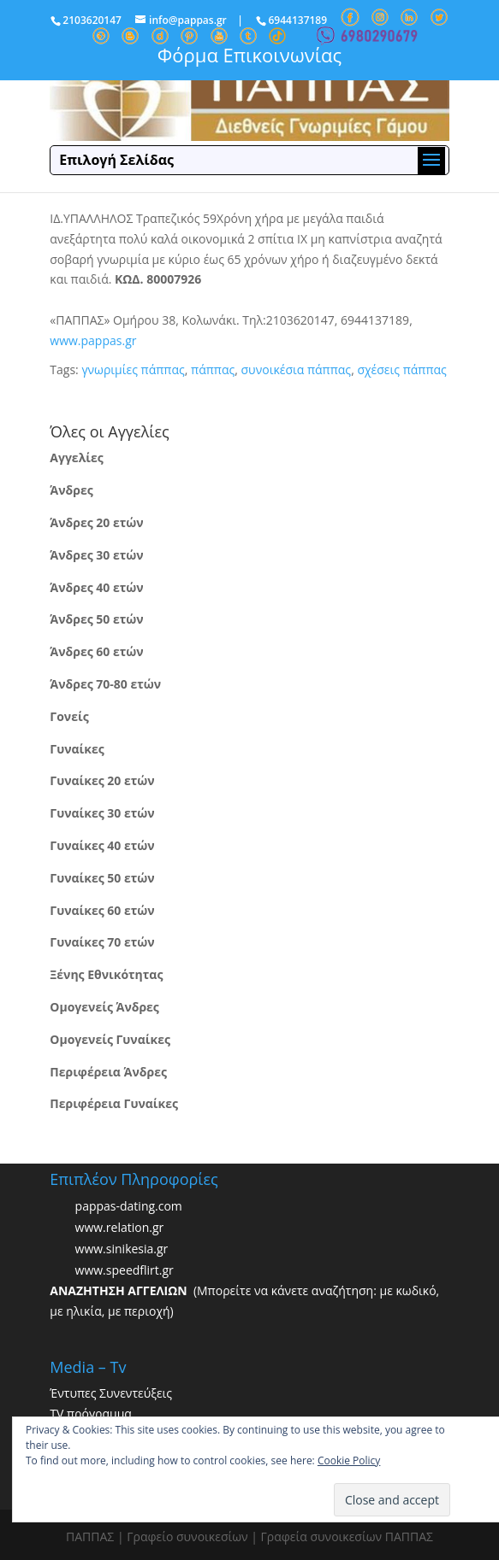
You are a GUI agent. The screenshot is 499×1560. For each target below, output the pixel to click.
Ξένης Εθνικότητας (106, 974)
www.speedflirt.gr (124, 1271)
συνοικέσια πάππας (296, 369)
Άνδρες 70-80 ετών (105, 684)
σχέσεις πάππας (401, 369)
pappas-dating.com (128, 1207)
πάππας (213, 369)
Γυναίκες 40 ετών (102, 845)
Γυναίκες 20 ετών (102, 780)
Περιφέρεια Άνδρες (108, 1072)
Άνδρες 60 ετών (96, 651)
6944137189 (297, 20)
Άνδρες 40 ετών (96, 587)
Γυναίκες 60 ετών (102, 910)
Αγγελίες (76, 457)
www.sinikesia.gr (122, 1249)
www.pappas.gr (93, 340)
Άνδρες (71, 490)
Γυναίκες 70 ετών (102, 942)
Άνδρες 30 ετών (96, 555)
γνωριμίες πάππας (132, 369)
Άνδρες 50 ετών (96, 619)
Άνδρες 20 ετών (96, 522)
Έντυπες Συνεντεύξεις (111, 1393)
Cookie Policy (349, 1460)
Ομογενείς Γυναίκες (110, 1039)
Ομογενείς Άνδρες (104, 1007)
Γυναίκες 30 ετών (102, 813)
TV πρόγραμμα (91, 1413)
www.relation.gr (119, 1228)
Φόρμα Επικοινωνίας (249, 54)
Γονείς (69, 716)
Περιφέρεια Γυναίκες (114, 1103)
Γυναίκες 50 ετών (102, 878)
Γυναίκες (77, 749)
